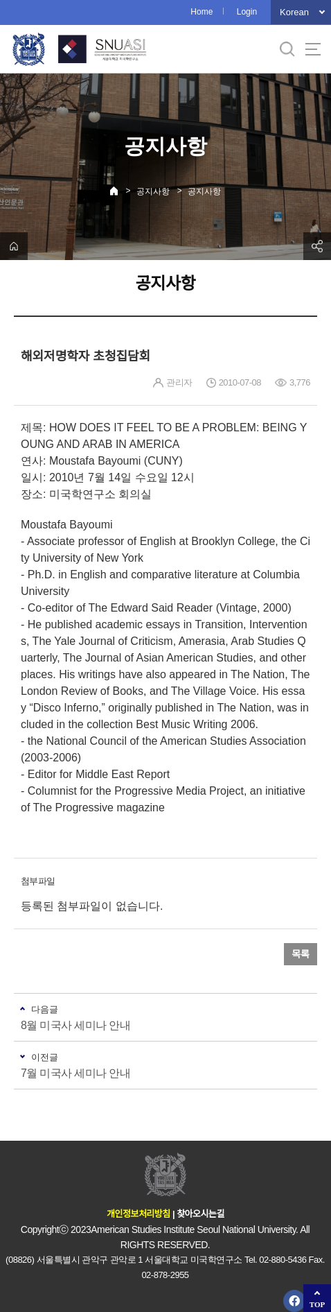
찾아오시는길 (200, 1214)
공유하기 (317, 246)
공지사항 (153, 191)
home (14, 246)
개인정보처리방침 (138, 1214)
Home (201, 12)
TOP (317, 1304)
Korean (294, 12)
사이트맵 (313, 49)
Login (247, 12)
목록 (301, 954)
